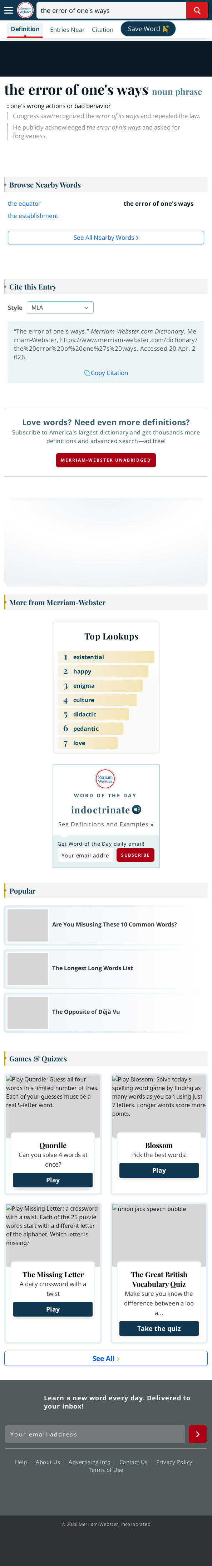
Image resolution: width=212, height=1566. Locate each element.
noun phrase (177, 91)
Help (23, 1461)
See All (104, 1358)
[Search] (122, 10)
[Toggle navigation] (8, 10)
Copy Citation (106, 373)
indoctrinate (100, 809)
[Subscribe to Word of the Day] (85, 855)
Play (53, 1180)
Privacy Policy (176, 1461)
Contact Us (135, 1461)
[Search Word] (197, 10)
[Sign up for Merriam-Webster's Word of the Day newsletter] (95, 1434)
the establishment (33, 215)
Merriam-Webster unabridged (106, 460)
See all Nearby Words (104, 237)
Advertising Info (91, 1461)
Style (15, 307)
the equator (24, 203)
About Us (50, 1461)
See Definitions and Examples (103, 824)
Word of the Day (105, 795)
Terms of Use (106, 1469)
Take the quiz (159, 1328)
